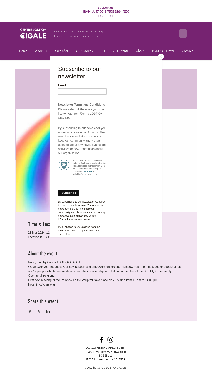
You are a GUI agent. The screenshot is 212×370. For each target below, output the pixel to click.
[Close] (161, 56)
